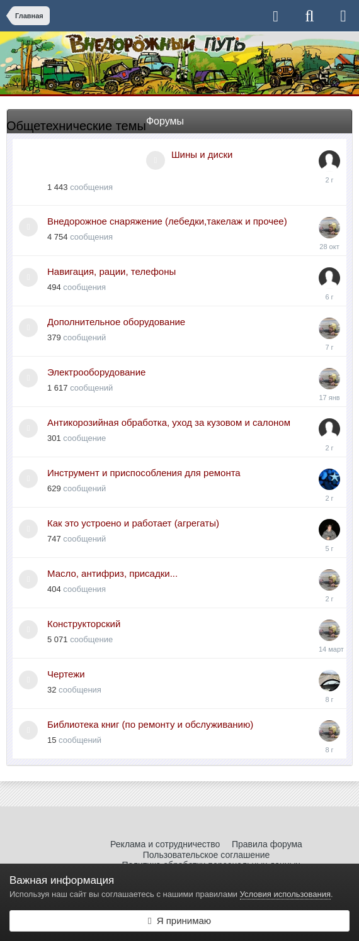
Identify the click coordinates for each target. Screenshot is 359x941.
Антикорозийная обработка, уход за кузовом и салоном (168, 422)
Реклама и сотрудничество (165, 844)
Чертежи (66, 674)
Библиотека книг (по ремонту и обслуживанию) (150, 724)
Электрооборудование (96, 372)
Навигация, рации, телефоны (111, 271)
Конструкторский (83, 623)
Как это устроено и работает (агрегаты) (133, 523)
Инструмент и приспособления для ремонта (144, 472)
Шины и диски (201, 154)
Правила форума (267, 844)
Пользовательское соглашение (206, 855)
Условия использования (285, 894)
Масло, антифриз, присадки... (112, 573)
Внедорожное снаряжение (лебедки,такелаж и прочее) (167, 221)
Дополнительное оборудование (116, 321)
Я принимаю (179, 920)
